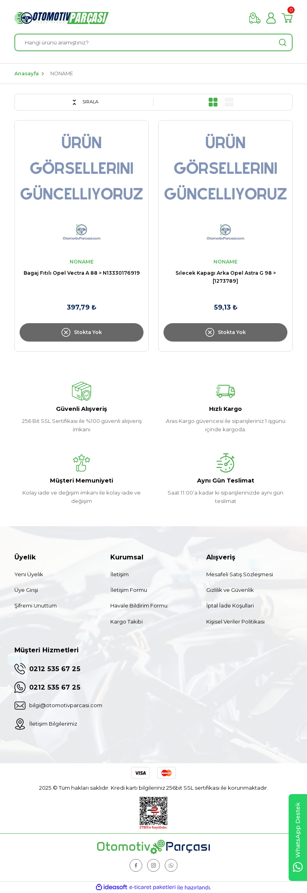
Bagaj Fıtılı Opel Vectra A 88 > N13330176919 (82, 273)
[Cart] (287, 18)
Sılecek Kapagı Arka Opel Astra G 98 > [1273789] (225, 277)
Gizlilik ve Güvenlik (230, 590)
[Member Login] (271, 18)
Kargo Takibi (126, 621)
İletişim (119, 574)
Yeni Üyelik (28, 574)
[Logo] (61, 18)
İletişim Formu (128, 590)
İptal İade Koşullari (230, 605)
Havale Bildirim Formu (138, 605)
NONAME (61, 73)
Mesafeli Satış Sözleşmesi (239, 574)
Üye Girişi (26, 590)
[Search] (153, 42)
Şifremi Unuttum (35, 605)
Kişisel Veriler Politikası (235, 621)
